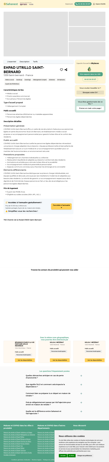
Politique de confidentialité (50, 460)
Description (24, 62)
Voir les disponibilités (25, 360)
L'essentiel (11, 62)
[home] (11, 4)
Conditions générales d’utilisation (20, 460)
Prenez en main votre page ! (90, 108)
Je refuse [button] (71, 455)
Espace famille (100, 4)
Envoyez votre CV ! (90, 92)
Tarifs (35, 62)
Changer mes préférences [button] (84, 455)
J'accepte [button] (63, 455)
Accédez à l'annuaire (10, 455)
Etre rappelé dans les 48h (90, 74)
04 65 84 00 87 (90, 79)
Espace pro (69, 4)
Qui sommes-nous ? (79, 430)
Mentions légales (37, 460)
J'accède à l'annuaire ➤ (61, 206)
